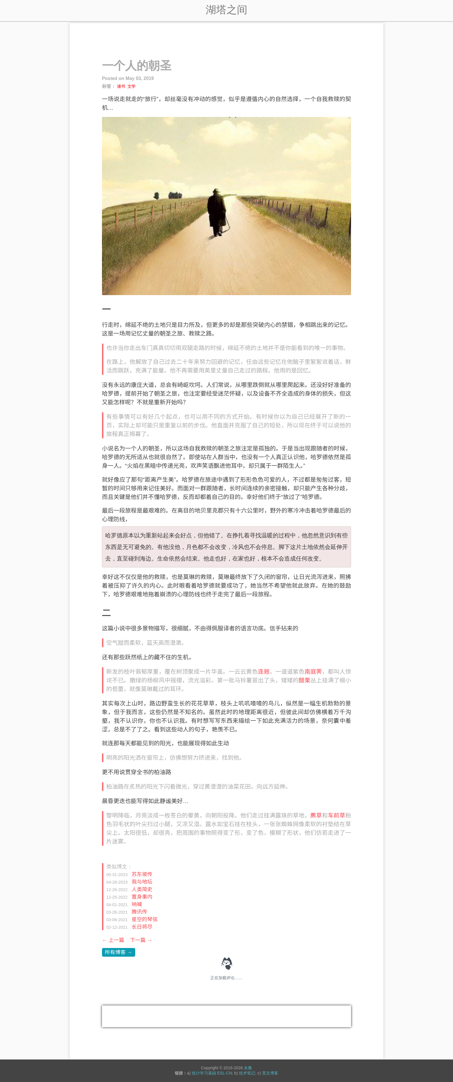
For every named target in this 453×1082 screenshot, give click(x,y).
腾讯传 (139, 912)
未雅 (248, 1068)
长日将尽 (141, 927)
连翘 (263, 671)
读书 (121, 86)
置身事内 (141, 897)
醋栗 (304, 680)
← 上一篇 (113, 940)
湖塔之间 (226, 10)
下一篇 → (141, 940)
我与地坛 (141, 882)
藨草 (316, 815)
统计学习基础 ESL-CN (212, 1073)
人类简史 (141, 889)
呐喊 (136, 904)
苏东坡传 (141, 874)
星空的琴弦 (144, 919)
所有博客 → (118, 952)
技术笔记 (247, 1073)
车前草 (337, 815)
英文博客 (270, 1073)
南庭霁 (313, 671)
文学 (131, 86)
